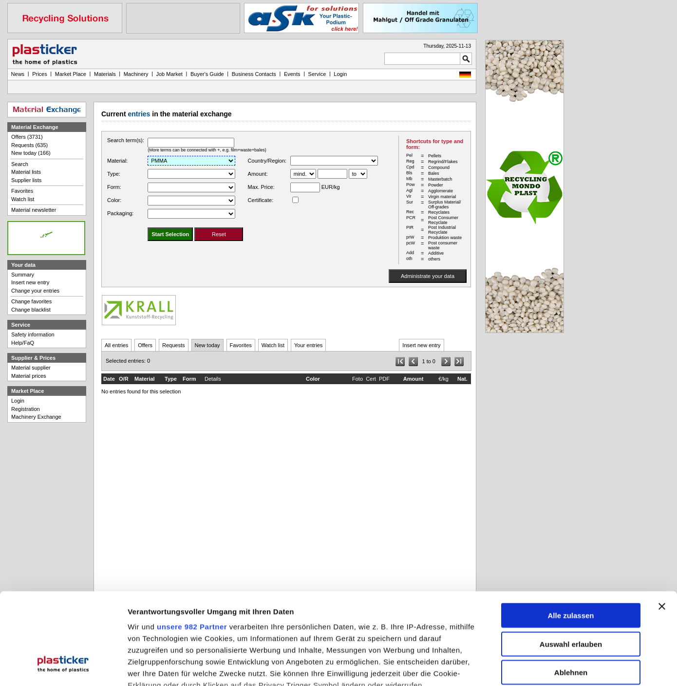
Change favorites (31, 301)
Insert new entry (421, 345)
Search (19, 164)
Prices (39, 74)
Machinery (136, 74)
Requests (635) (29, 145)
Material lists (26, 172)
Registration (25, 409)
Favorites (241, 345)
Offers (145, 345)
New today (207, 345)
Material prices (28, 376)
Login (17, 401)
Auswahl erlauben (571, 565)
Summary (22, 275)
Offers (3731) (27, 137)
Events (292, 74)
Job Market (169, 74)
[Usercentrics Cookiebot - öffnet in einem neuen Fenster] (63, 668)
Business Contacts (254, 74)
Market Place (70, 74)
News (18, 74)
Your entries (308, 345)
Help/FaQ (22, 343)
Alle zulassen (570, 536)
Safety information (33, 334)
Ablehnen (570, 593)
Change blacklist (31, 310)
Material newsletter (33, 210)
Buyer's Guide (207, 74)
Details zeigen (518, 668)
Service (317, 74)
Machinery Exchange (36, 417)
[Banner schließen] (661, 527)
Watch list (273, 345)
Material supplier (31, 368)
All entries (116, 345)
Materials (105, 74)
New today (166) (31, 153)
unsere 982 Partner (192, 547)
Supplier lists (26, 180)
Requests (173, 345)
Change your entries (35, 291)
